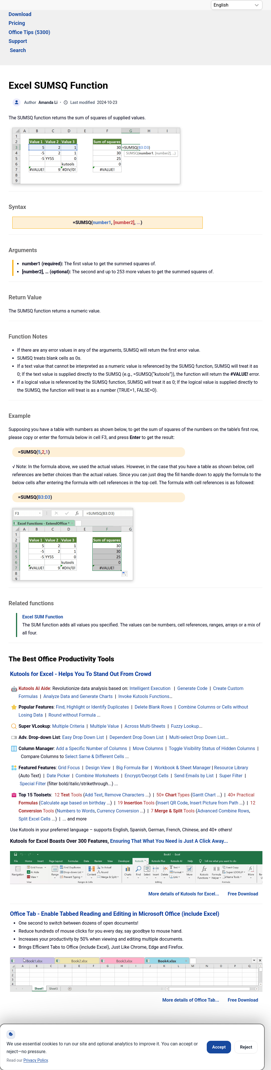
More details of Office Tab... (190, 969)
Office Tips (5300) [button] (116, 22)
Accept (219, 1047)
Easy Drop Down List (83, 706)
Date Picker (58, 744)
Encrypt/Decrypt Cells (146, 744)
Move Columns (148, 717)
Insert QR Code (172, 771)
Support (155, 22)
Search (182, 22)
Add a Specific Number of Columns (91, 717)
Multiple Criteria (68, 695)
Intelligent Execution (149, 657)
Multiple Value (105, 695)
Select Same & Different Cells (94, 725)
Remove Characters (124, 763)
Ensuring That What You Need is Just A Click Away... (169, 810)
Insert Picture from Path (214, 771)
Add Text (94, 763)
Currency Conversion (118, 779)
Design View (98, 736)
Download (50, 22)
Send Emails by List (194, 744)
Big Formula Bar (132, 736)
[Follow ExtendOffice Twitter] (27, 1019)
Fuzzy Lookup (185, 695)
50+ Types (173, 763)
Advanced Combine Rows (223, 779)
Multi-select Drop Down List (197, 706)
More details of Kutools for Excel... (183, 862)
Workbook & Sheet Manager (182, 736)
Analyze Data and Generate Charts (78, 665)
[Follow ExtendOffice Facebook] (14, 1019)
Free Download (243, 862)
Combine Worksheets (97, 744)
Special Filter (33, 752)
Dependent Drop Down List (137, 706)
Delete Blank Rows (153, 676)
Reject (246, 1047)
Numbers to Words (76, 779)
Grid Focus (69, 736)
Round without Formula (72, 684)
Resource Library (231, 736)
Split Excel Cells (35, 787)
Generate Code (192, 657)
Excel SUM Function (42, 585)
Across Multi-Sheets (145, 695)
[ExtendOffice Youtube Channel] (40, 1019)
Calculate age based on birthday (73, 771)
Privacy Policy (35, 1060)
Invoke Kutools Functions (144, 665)
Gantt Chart (204, 763)
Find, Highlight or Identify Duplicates (92, 676)
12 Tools (68, 763)
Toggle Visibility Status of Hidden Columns (212, 717)
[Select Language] (236, 5)
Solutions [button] (19, 22)
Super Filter (230, 744)
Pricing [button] (78, 22)
